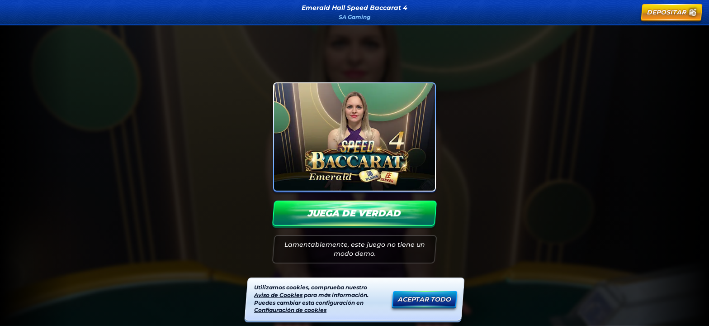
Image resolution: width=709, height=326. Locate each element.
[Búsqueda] (606, 12)
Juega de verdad (354, 213)
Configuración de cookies (290, 310)
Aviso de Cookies (278, 295)
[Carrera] (628, 12)
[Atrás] (16, 12)
